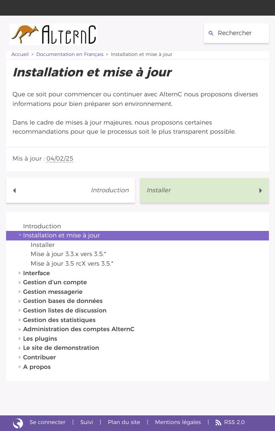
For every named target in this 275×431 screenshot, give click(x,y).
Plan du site (124, 422)
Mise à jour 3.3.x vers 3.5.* (68, 254)
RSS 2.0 (234, 422)
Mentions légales (178, 422)
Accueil (20, 55)
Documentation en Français (70, 55)
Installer (158, 190)
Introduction (109, 190)
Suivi (86, 422)
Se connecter (47, 422)
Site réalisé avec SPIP (18, 423)
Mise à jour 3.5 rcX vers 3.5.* (72, 263)
